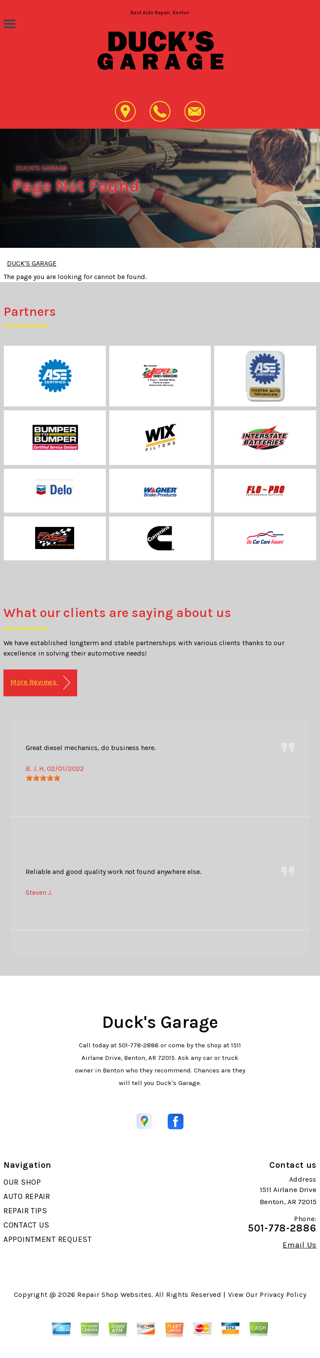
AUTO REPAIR (26, 1196)
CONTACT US (26, 1225)
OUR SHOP (22, 1182)
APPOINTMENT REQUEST (47, 1239)
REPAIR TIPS (25, 1210)
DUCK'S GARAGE (42, 167)
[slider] (43, 777)
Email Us (300, 1245)
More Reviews (40, 683)
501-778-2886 (138, 1045)
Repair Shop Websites (114, 1294)
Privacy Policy (283, 1294)
